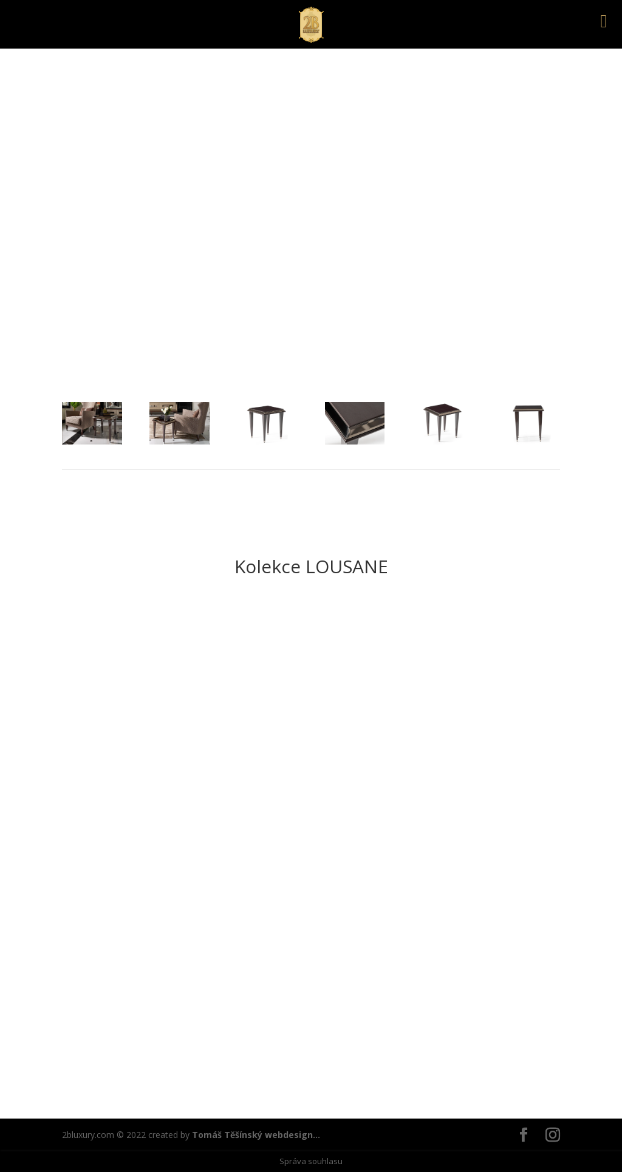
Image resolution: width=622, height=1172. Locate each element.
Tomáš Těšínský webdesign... (256, 1134)
